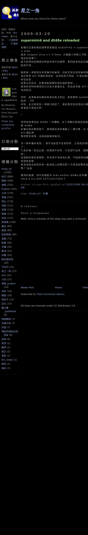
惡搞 (3, 339)
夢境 (3, 251)
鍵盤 (3, 295)
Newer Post (27, 287)
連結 (3, 368)
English (5, 189)
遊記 (3, 351)
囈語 (3, 226)
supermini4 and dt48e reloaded (50, 40)
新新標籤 (6, 234)
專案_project (8, 283)
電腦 (3, 197)
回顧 (3, 205)
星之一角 (6, 271)
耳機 (3, 246)
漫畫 (3, 238)
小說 (3, 279)
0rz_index (7, 359)
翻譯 (3, 347)
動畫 (3, 242)
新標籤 (5, 222)
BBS (3, 364)
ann (3, 275)
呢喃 (3, 213)
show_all (6, 168)
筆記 (3, 201)
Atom (15, 67)
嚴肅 (3, 230)
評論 (3, 327)
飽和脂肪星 (7, 259)
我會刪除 (6, 319)
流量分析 (6, 323)
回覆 (3, 255)
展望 (3, 343)
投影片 (5, 299)
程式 (3, 176)
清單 (3, 291)
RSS (5, 70)
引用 (3, 193)
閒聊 (3, 180)
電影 (3, 355)
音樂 (3, 209)
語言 (3, 303)
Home (58, 287)
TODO (4, 267)
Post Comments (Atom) (50, 294)
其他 (3, 218)
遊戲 (3, 184)
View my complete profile (7, 125)
